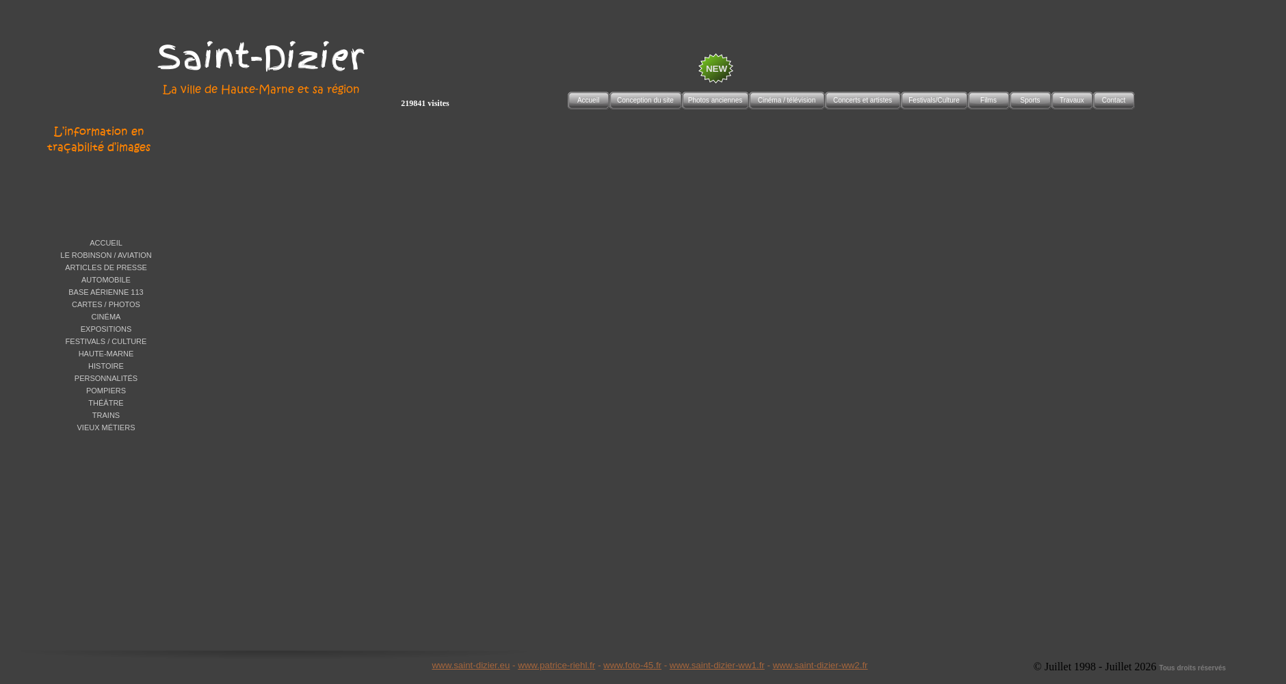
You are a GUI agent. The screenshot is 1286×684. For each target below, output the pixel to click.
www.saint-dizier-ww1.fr (717, 665)
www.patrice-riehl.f (555, 665)
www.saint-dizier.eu (471, 665)
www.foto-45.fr (632, 665)
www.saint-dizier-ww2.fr (820, 665)
